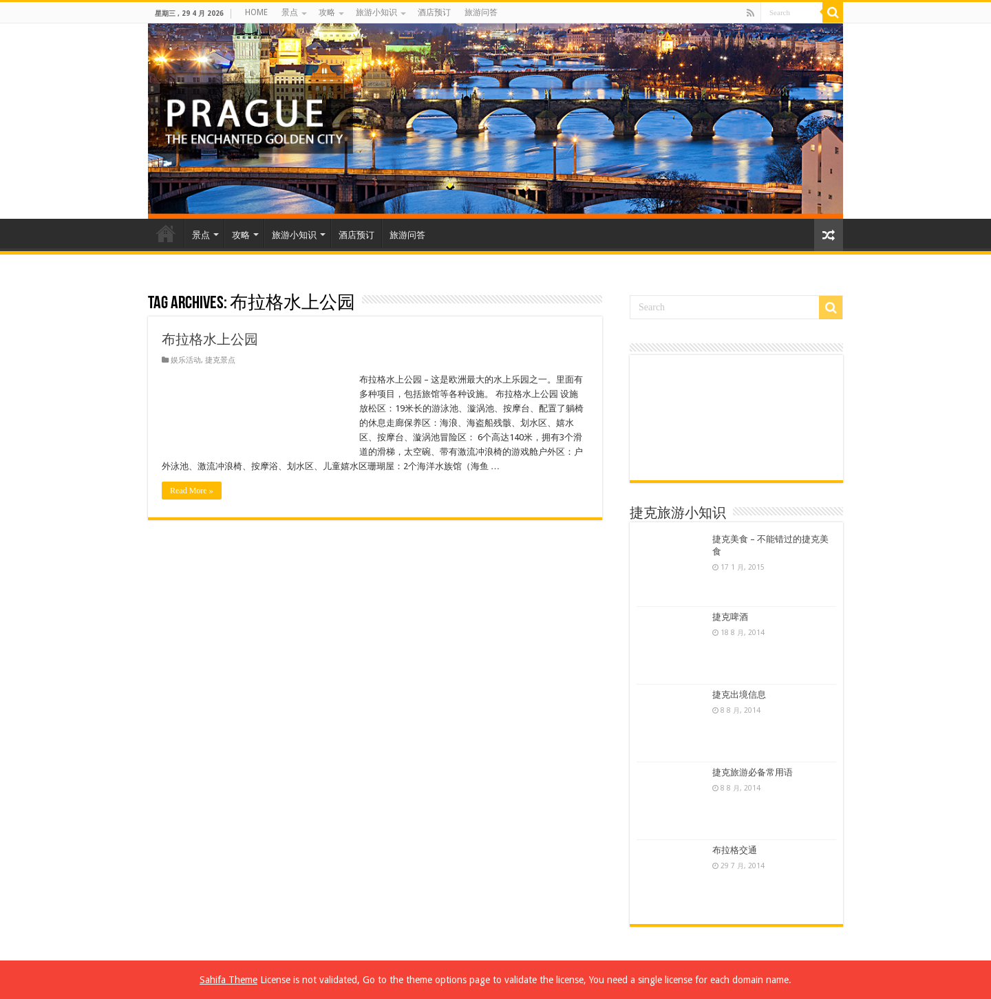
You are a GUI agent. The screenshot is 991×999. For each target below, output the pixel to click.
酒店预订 (434, 12)
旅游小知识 (376, 12)
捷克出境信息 (739, 694)
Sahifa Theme (228, 979)
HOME (256, 12)
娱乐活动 (186, 360)
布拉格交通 (734, 850)
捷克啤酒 (730, 617)
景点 (289, 12)
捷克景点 (220, 360)
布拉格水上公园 (210, 339)
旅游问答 (481, 12)
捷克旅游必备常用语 (752, 772)
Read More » (191, 490)
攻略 (327, 12)
